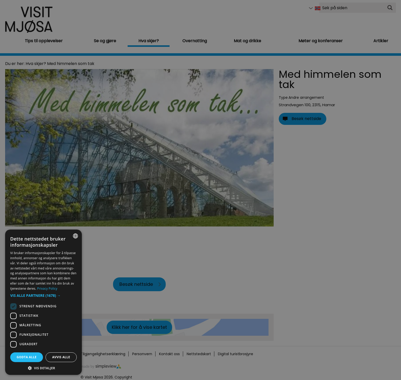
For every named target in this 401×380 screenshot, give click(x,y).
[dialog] (43, 302)
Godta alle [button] (27, 357)
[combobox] (75, 235)
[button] (43, 295)
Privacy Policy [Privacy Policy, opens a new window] (47, 288)
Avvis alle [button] (61, 357)
